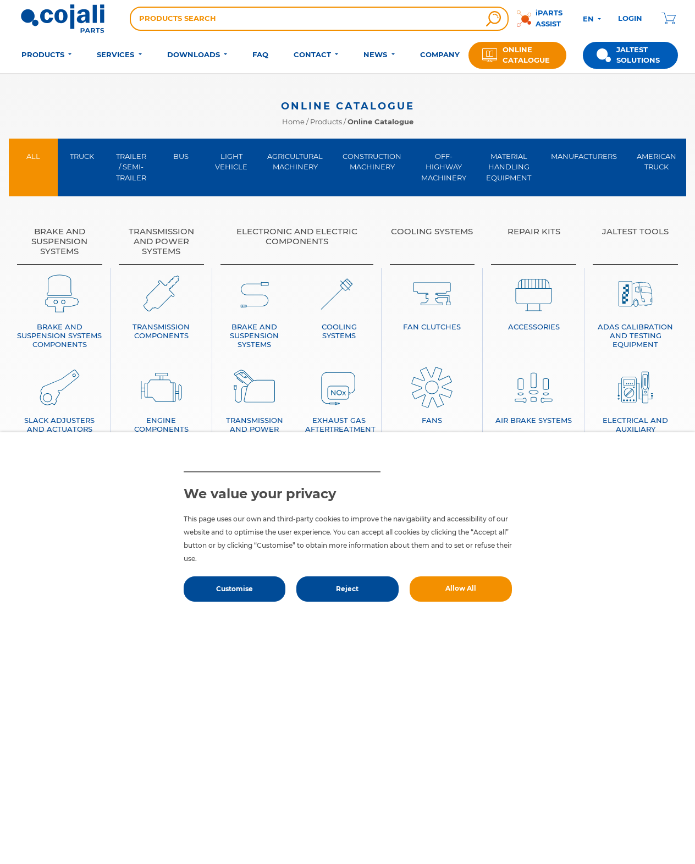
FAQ (260, 54)
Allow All (460, 588)
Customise (234, 589)
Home (293, 121)
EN (589, 18)
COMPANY (440, 54)
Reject (347, 589)
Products (326, 121)
